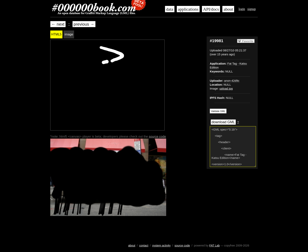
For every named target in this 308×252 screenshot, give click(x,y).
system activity (161, 245)
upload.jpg (226, 88)
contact (143, 245)
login (241, 9)
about (228, 9)
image (68, 34)
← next (57, 24)
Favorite (247, 41)
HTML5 (56, 34)
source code (157, 136)
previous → (84, 24)
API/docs (211, 9)
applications (188, 9)
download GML (223, 122)
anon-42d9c (231, 80)
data (169, 9)
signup (251, 9)
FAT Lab (214, 245)
